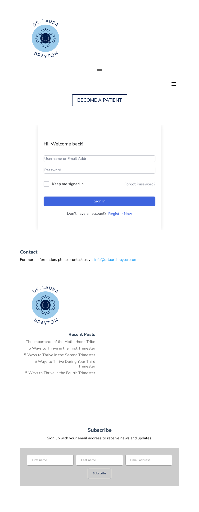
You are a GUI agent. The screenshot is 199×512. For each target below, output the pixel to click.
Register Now (120, 213)
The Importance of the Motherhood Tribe (60, 341)
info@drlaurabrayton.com (115, 259)
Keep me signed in (68, 184)
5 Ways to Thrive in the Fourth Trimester (60, 373)
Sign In (99, 201)
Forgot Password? (139, 184)
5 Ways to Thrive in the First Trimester (62, 348)
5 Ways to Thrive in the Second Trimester (59, 355)
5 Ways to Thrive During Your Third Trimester (65, 364)
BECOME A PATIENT (99, 100)
